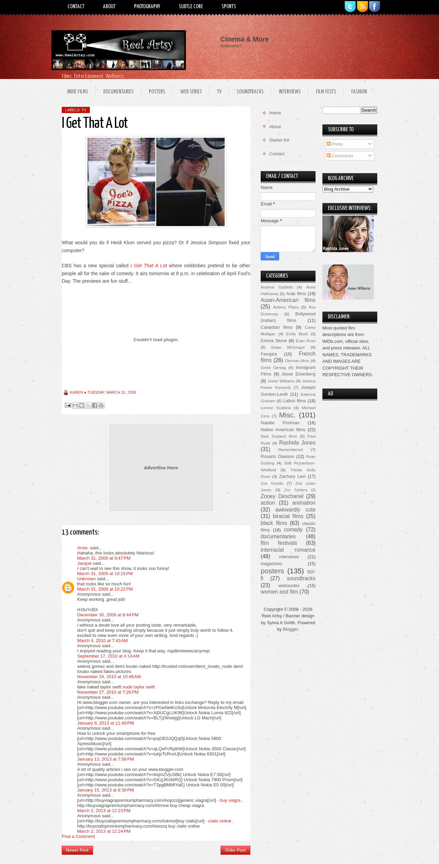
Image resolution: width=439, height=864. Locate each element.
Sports (229, 6)
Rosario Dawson (277, 456)
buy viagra (230, 800)
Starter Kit (279, 140)
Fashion (359, 91)
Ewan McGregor (288, 347)
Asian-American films (288, 300)
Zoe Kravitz (272, 483)
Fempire (269, 354)
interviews (289, 556)
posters (272, 571)
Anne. (83, 547)
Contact (76, 6)
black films (274, 523)
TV (219, 91)
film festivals (279, 543)
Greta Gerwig (273, 367)
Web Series (191, 91)
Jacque (84, 563)
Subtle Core (191, 6)
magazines (271, 563)
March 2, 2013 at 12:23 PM (103, 810)
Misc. (287, 415)
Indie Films (77, 91)
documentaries (278, 536)
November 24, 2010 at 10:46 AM (109, 676)
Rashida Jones (297, 443)
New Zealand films (279, 436)
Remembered (290, 449)
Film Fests (326, 91)
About (109, 6)
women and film (279, 592)
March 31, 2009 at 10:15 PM (105, 573)
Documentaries (118, 91)
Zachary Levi (292, 476)
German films (297, 360)
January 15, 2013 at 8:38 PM (105, 790)
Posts (335, 144)
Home (156, 848)
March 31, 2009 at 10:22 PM (105, 589)
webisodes (288, 585)
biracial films (288, 516)
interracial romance (288, 550)
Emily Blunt (297, 334)
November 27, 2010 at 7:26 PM (108, 692)
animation (304, 503)
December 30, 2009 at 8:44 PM (108, 614)
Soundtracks (250, 91)
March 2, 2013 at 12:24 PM (103, 831)
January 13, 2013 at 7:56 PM (105, 759)
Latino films (294, 400)
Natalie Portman (280, 422)
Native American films (283, 429)
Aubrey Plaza (286, 307)
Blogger (290, 629)
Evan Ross (306, 340)
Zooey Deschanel (282, 496)
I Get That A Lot (149, 265)
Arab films (296, 293)
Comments (340, 155)
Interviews (290, 91)
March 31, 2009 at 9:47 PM (103, 558)
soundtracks (301, 578)
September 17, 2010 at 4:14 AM (108, 656)
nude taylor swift (138, 686)
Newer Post (77, 850)
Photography (147, 6)
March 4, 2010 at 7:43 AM (102, 640)
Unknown (86, 578)
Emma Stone (274, 340)
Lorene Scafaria (276, 407)
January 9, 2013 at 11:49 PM (105, 723)
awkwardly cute (295, 510)
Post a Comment (78, 836)
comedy (293, 529)
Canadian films (277, 327)
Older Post (235, 850)
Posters (157, 91)
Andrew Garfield (277, 287)
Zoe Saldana (295, 490)
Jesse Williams (281, 381)
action (268, 503)
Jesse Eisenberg (299, 374)
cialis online (219, 820)
